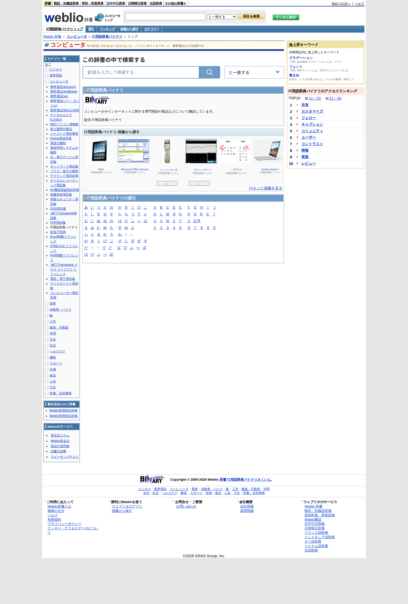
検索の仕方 (56, 511)
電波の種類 (58, 143)
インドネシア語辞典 (319, 537)
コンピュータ (77, 36)
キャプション (312, 124)
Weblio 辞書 (52, 36)
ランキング (107, 29)
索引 (91, 29)
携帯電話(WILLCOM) (64, 110)
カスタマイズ (312, 111)
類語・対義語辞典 (66, 3)
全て (48, 64)
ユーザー (308, 137)
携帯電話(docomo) (63, 87)
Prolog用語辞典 (61, 138)
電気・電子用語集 (62, 279)
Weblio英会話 (60, 441)
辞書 (48, 3)
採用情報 (247, 511)
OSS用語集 (58, 208)
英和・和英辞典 (93, 3)
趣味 (53, 357)
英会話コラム (60, 435)
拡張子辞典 (58, 232)
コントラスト (312, 144)
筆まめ (294, 75)
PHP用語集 (58, 222)
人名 (53, 381)
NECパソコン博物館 (64, 124)
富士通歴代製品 (61, 129)
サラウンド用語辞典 (64, 176)
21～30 (335, 98)
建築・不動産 (59, 327)
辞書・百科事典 (61, 393)
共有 (305, 105)
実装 (305, 157)
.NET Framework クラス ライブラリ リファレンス (64, 269)
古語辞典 (156, 3)
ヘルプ (359, 3)
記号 (197, 221)
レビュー (308, 163)
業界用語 (56, 75)
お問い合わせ (186, 506)
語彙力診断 (58, 451)
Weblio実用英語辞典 (63, 416)
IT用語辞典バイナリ (107, 36)
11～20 (315, 98)
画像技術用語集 (61, 194)
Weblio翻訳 (312, 520)
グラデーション (301, 58)
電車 (53, 303)
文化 (53, 339)
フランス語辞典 (316, 533)
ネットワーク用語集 (64, 166)
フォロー (308, 118)
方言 (53, 387)
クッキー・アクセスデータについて (73, 530)
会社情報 (247, 506)
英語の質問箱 (60, 446)
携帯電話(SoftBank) (64, 91)
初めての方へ (341, 3)
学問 (53, 333)
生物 (53, 369)
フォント (296, 67)
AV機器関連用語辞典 (64, 190)
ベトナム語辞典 (316, 546)
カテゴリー (152, 29)
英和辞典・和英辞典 (319, 515)
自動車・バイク (61, 309)
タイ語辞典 (312, 541)
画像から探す (129, 29)
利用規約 (54, 520)
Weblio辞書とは (59, 506)
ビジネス (56, 69)
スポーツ (56, 363)
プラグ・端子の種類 (64, 171)
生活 (53, 345)
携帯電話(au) (59, 96)
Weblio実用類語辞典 (63, 410)
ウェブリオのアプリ (127, 506)
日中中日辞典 (115, 3)
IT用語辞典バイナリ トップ (64, 29)
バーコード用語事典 (64, 134)
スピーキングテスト (65, 457)
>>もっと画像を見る (266, 188)
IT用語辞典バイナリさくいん (249, 479)
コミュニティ (312, 131)
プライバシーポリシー (64, 524)
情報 (305, 150)
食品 (53, 375)
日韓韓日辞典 (137, 3)
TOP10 (294, 98)
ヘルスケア (57, 351)
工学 (53, 321)
